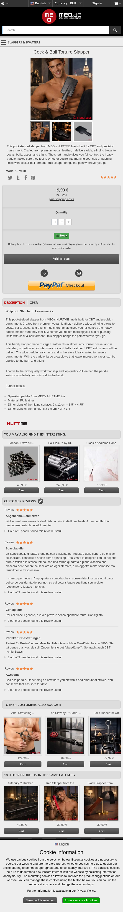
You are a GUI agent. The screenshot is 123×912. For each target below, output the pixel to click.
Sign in (97, 3)
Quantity (62, 212)
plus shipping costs (61, 199)
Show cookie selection (40, 900)
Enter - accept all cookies (81, 900)
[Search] (115, 30)
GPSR (34, 302)
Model (10, 171)
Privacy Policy (86, 890)
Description (14, 302)
